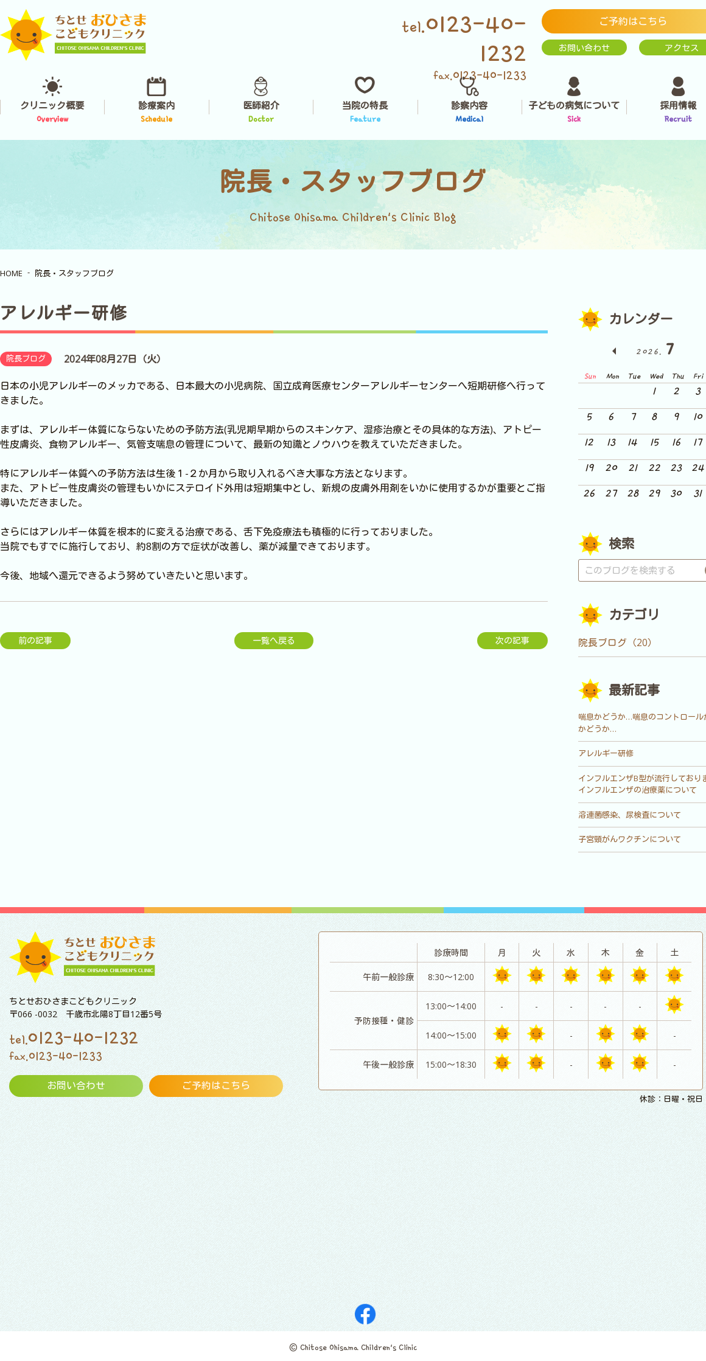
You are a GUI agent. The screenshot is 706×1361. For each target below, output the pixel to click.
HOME (11, 273)
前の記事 (35, 640)
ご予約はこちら (216, 1086)
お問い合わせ (584, 48)
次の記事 (512, 640)
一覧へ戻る (274, 640)
